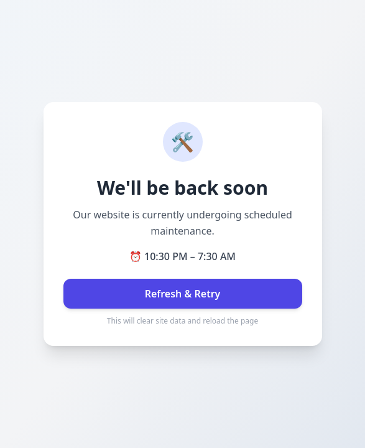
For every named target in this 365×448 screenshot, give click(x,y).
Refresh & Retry (183, 294)
